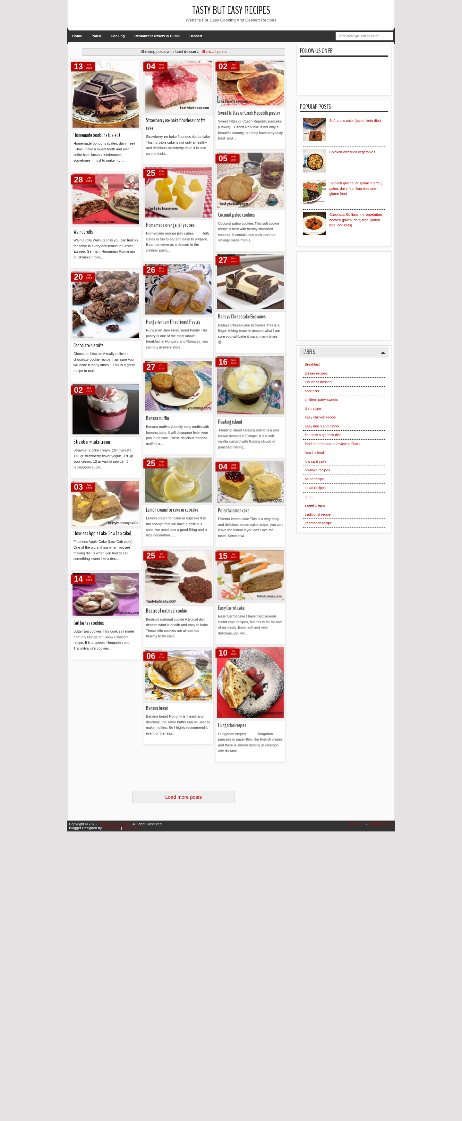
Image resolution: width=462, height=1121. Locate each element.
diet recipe (313, 408)
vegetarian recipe (318, 523)
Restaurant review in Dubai (157, 36)
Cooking (118, 36)
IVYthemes (111, 828)
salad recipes (315, 488)
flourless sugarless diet (323, 435)
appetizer (312, 391)
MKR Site (130, 828)
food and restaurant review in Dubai (333, 444)
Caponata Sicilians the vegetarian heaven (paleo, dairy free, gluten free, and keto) (355, 220)
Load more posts (183, 797)
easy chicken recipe (320, 417)
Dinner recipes (316, 373)
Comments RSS (380, 824)
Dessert (195, 36)
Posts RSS (355, 824)
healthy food (314, 452)
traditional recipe (318, 514)
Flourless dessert (318, 382)
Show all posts (214, 51)
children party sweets (321, 399)
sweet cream (315, 505)
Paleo (96, 36)
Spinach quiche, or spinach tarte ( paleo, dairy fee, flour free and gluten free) (355, 188)
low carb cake (315, 461)
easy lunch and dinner (322, 426)
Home (77, 36)
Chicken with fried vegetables (352, 152)
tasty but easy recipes (231, 10)
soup (308, 497)
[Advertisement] (351, 293)
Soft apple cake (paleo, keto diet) (355, 120)
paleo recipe (314, 479)
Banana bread (86, 134)
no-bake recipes (317, 470)
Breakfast (312, 364)
